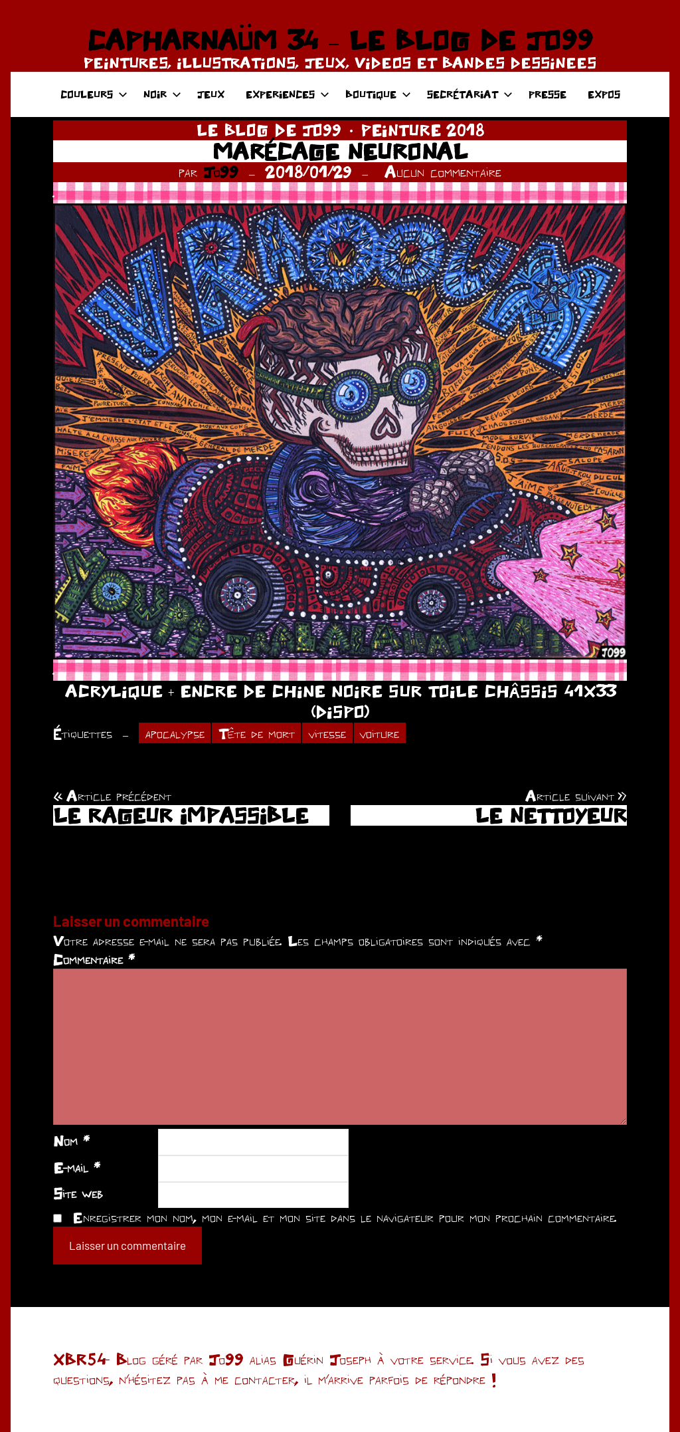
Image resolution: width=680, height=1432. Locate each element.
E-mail (76, 1167)
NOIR (162, 94)
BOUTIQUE (378, 94)
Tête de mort (256, 733)
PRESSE (547, 94)
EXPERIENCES (287, 94)
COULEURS (94, 94)
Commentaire (94, 959)
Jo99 (220, 172)
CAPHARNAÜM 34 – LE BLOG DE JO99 (339, 40)
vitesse (327, 733)
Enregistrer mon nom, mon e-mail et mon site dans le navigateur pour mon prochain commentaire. (344, 1217)
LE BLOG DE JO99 (269, 130)
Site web (78, 1193)
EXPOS (604, 94)
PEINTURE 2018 (422, 130)
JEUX (210, 94)
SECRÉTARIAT (470, 94)
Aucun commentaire (442, 172)
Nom (71, 1141)
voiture (379, 733)
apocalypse (175, 733)
